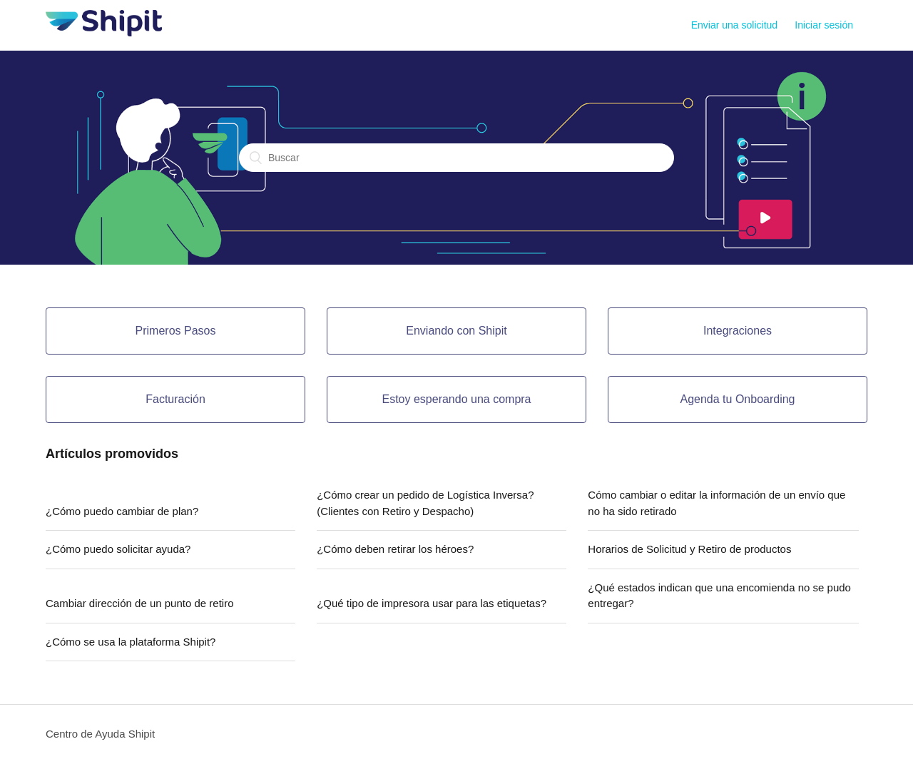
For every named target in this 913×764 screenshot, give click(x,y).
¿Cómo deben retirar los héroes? (395, 549)
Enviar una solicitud (734, 25)
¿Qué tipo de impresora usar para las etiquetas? (431, 603)
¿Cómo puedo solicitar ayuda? (118, 549)
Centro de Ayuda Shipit (100, 734)
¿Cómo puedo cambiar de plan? (122, 511)
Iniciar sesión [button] (824, 25)
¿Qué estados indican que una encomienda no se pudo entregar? (719, 595)
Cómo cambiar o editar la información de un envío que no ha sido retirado (716, 503)
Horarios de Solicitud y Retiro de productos (689, 549)
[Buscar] (456, 157)
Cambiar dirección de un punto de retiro (139, 603)
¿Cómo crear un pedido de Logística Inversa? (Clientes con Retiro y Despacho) (425, 503)
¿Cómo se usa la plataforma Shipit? (130, 642)
